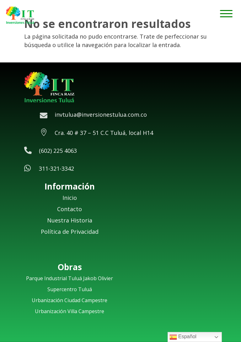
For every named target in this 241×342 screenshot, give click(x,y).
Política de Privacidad (70, 231)
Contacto (69, 209)
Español (182, 337)
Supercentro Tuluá (69, 289)
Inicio (69, 197)
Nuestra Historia (69, 220)
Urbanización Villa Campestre (69, 311)
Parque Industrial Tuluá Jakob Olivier (69, 278)
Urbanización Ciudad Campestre (69, 300)
